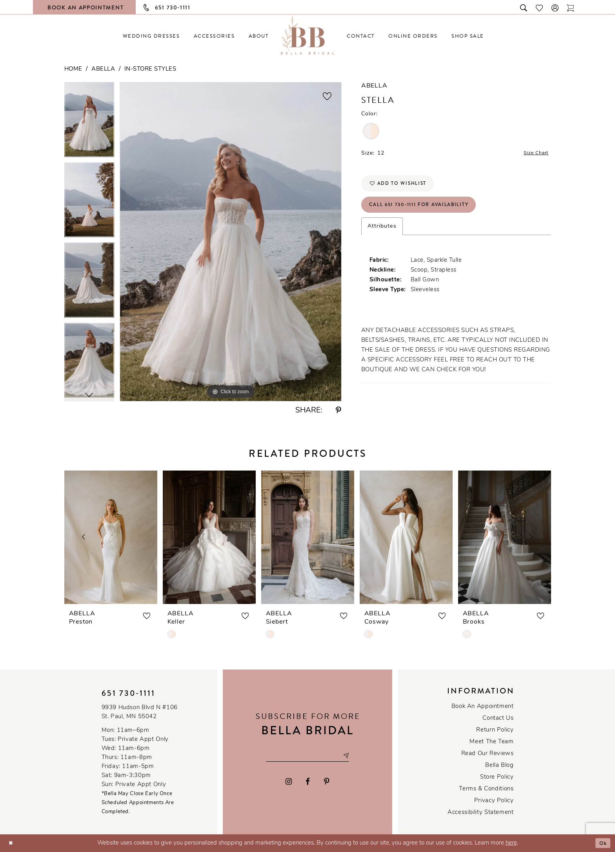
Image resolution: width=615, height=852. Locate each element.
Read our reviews (487, 754)
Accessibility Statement (480, 813)
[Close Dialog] (12, 843)
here (511, 843)
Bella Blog (499, 765)
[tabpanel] (89, 122)
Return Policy (494, 730)
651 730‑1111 (129, 693)
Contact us (497, 718)
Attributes (382, 235)
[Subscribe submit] (353, 756)
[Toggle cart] (571, 7)
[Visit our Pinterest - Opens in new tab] (327, 782)
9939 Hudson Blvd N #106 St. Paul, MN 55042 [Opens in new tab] (140, 712)
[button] (555, 7)
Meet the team (491, 742)
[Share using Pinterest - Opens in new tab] (338, 410)
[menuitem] (151, 36)
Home (73, 69)
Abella (103, 69)
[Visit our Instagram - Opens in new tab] (288, 782)
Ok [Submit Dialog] (601, 843)
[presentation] (110, 537)
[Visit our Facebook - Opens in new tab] (308, 782)
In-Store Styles (150, 69)
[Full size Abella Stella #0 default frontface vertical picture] (230, 241)
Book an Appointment (482, 707)
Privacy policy (494, 801)
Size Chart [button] (533, 154)
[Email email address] (307, 756)
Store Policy (496, 777)
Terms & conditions (486, 789)
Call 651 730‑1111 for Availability (428, 212)
